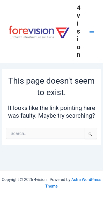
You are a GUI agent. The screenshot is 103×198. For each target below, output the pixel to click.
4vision (79, 31)
